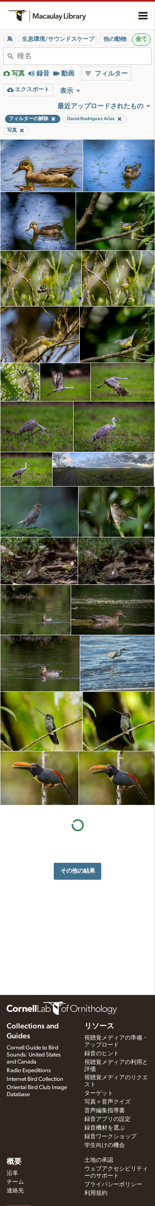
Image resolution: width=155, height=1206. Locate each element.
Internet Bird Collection (35, 1079)
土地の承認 (98, 1160)
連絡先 (15, 1191)
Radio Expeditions (29, 1070)
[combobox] (84, 56)
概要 (14, 1162)
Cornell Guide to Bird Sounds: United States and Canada (34, 1055)
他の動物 (114, 39)
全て (141, 39)
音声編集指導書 (104, 1110)
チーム (15, 1182)
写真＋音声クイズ (107, 1102)
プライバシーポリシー (113, 1184)
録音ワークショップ (110, 1137)
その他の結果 (77, 871)
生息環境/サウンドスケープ (58, 39)
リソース (99, 1026)
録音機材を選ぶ (104, 1128)
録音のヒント (101, 1053)
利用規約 (95, 1193)
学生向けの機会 (104, 1145)
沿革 (12, 1173)
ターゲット (98, 1093)
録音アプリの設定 (107, 1119)
